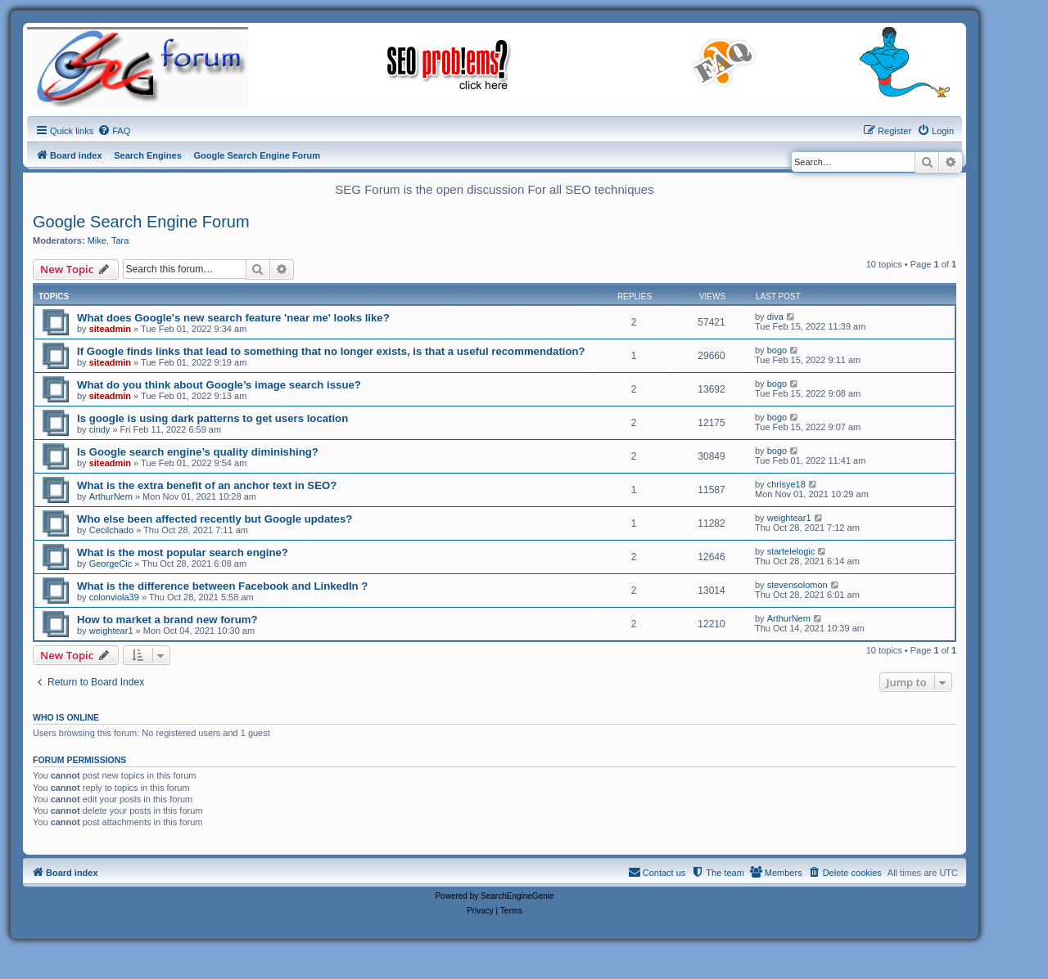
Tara (120, 240)
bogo (777, 350)
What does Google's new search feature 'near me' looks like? (233, 318)
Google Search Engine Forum (141, 222)
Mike (97, 240)
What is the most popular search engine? (182, 552)
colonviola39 (114, 597)
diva (775, 316)
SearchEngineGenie (517, 895)
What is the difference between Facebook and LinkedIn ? (222, 586)
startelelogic (791, 551)
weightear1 (789, 518)
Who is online (66, 717)
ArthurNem (111, 496)
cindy (100, 429)
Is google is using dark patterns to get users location (212, 418)
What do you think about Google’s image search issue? (219, 385)
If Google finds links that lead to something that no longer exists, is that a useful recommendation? (331, 351)
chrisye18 (786, 484)
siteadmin (110, 329)
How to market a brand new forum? (167, 619)
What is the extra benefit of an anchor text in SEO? (207, 485)
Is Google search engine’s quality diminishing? (197, 452)
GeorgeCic (111, 563)
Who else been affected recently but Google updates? (214, 519)
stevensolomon (797, 585)
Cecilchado (111, 530)
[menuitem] (113, 131)
